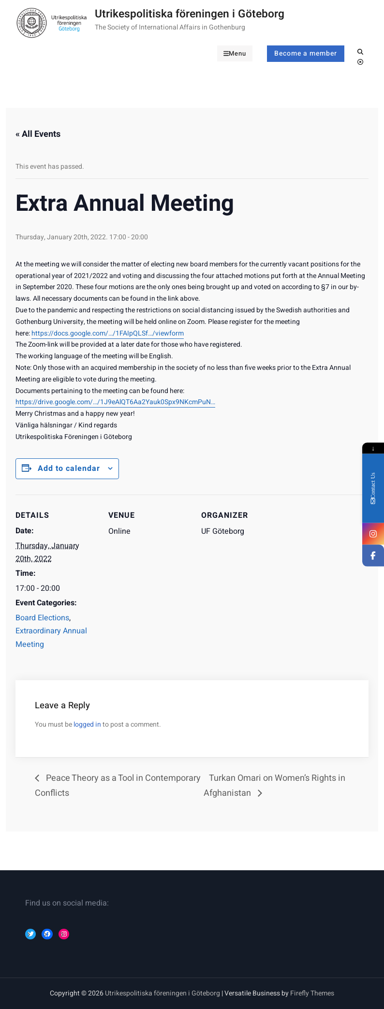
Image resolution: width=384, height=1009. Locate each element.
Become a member (305, 53)
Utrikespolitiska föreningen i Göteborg (189, 14)
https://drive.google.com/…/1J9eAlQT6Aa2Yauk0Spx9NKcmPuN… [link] (115, 402)
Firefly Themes (312, 993)
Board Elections (42, 618)
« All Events (37, 134)
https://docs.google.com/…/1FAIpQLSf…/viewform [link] (107, 333)
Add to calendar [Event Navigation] (69, 468)
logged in (87, 724)
